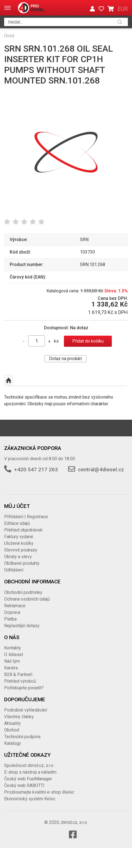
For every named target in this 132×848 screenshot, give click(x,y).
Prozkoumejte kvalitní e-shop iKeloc (39, 792)
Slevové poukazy (20, 550)
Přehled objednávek (23, 530)
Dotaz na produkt (65, 358)
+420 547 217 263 (36, 469)
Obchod (11, 730)
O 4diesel (13, 654)
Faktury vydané (18, 536)
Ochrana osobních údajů (27, 599)
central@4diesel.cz (101, 469)
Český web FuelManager (28, 778)
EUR (123, 9)
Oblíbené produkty (22, 563)
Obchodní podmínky (23, 592)
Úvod (9, 35)
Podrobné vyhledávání (25, 710)
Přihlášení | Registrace (26, 516)
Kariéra (11, 667)
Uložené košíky (18, 543)
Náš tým (12, 661)
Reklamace (14, 605)
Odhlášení (13, 570)
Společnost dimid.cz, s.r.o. (29, 765)
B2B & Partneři (18, 674)
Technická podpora (22, 736)
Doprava (12, 612)
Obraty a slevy (18, 556)
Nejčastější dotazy (22, 625)
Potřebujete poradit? (24, 687)
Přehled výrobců (20, 681)
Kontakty (12, 647)
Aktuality (12, 723)
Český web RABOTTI (24, 785)
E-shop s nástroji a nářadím (30, 772)
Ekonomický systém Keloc (29, 798)
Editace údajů (17, 523)
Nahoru (8, 380)
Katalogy (12, 743)
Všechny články (19, 716)
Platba (10, 619)
